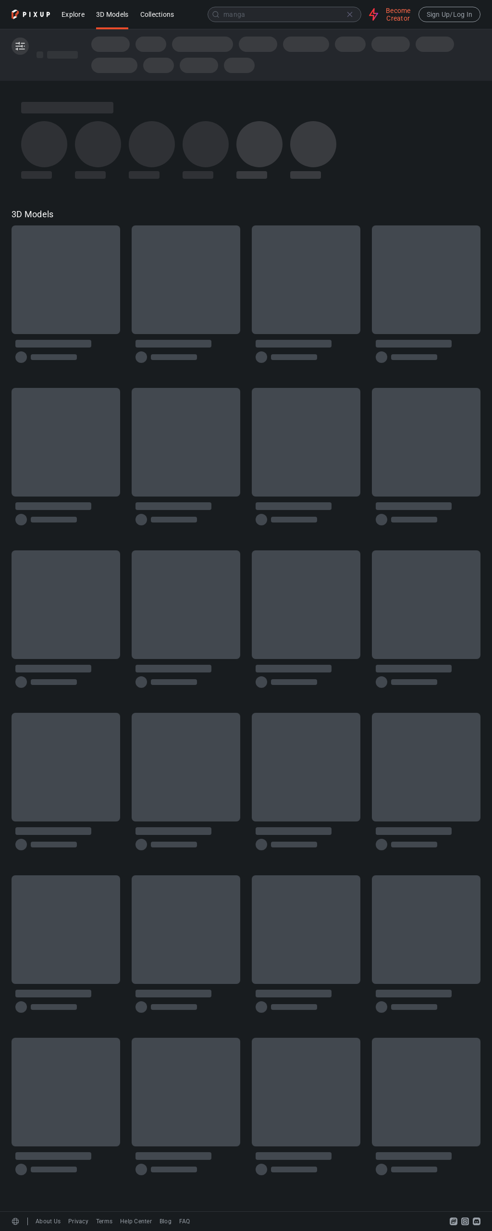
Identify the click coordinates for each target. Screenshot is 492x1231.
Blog (166, 1221)
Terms (104, 1221)
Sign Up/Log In (450, 14)
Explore (73, 15)
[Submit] (215, 14)
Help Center (136, 1221)
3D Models (112, 15)
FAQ (184, 1221)
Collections (157, 15)
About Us (48, 1221)
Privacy (78, 1221)
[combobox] (272, 14)
